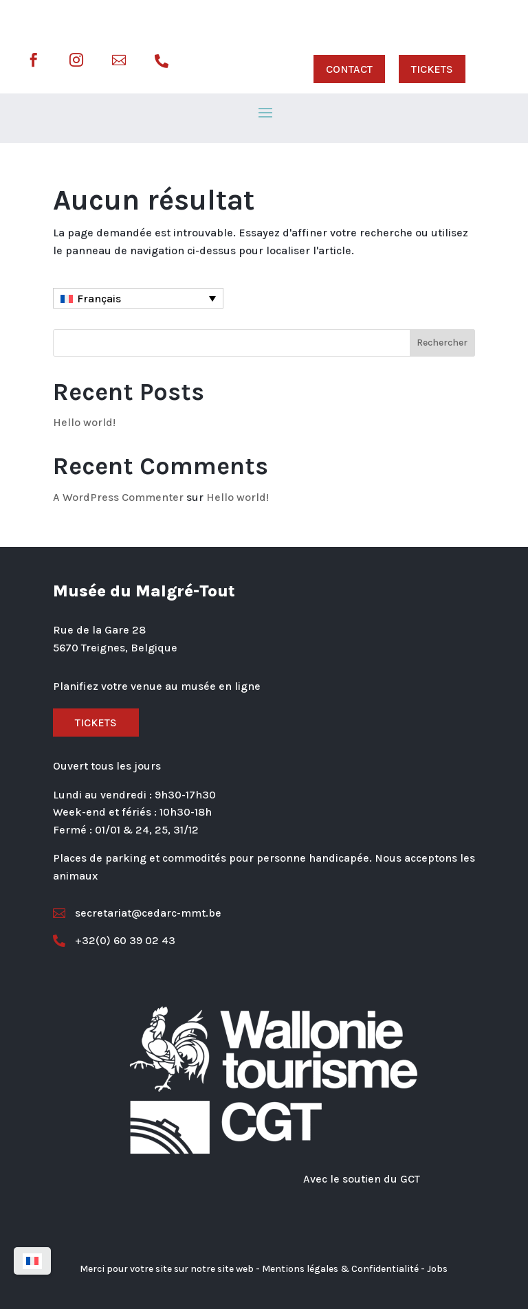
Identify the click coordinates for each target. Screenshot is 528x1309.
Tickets (96, 722)
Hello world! (84, 422)
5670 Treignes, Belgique (115, 647)
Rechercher (442, 342)
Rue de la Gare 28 (99, 629)
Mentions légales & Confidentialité (340, 1269)
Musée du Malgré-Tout (144, 591)
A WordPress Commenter (118, 497)
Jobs (437, 1269)
